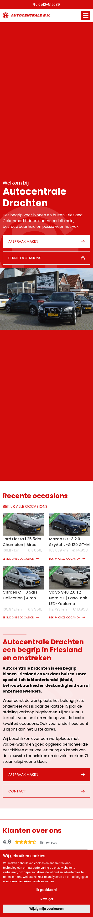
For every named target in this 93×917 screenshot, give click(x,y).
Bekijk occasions (24, 257)
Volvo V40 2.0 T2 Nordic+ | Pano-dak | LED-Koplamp (69, 598)
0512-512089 (46, 4)
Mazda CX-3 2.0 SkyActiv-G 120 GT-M (69, 541)
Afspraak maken (23, 241)
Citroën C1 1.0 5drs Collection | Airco (20, 595)
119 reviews (48, 842)
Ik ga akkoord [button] (46, 890)
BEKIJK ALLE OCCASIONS (25, 506)
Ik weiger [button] (46, 899)
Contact (17, 791)
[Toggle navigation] (85, 15)
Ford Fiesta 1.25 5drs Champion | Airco (22, 541)
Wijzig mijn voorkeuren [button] (46, 909)
